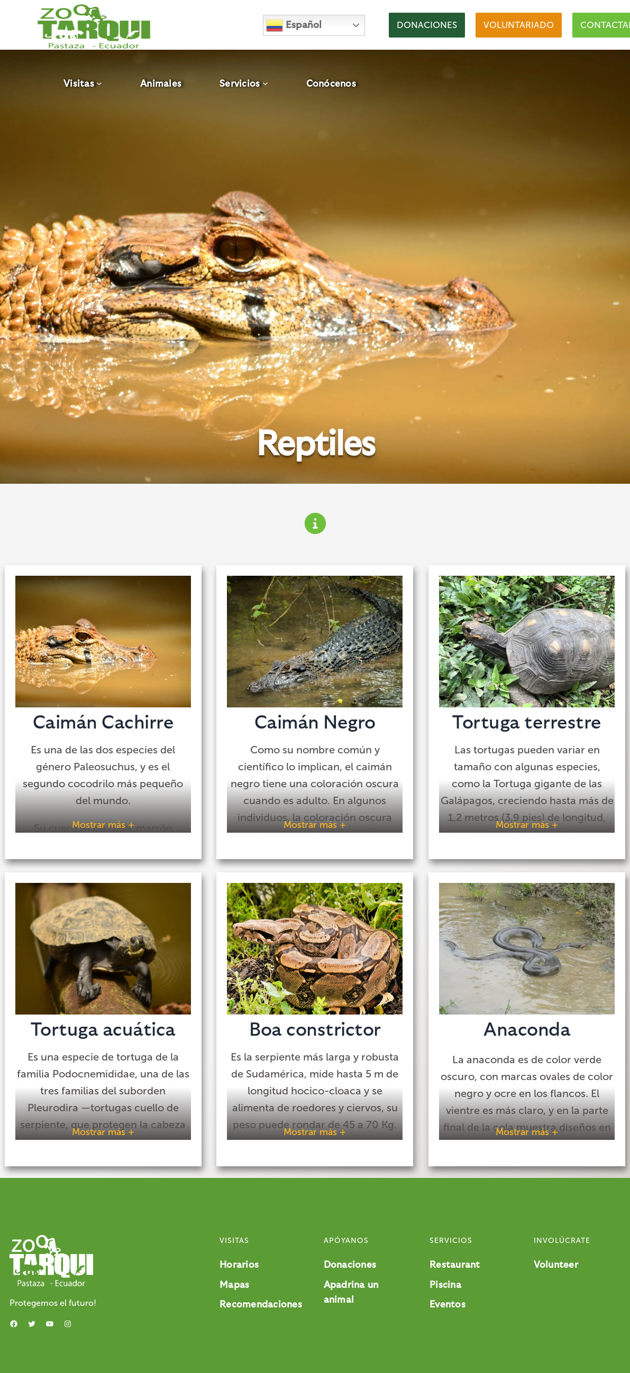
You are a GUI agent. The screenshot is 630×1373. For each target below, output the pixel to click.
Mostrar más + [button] (103, 825)
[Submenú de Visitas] (99, 83)
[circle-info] (315, 523)
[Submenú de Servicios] (265, 83)
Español (294, 25)
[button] (427, 25)
